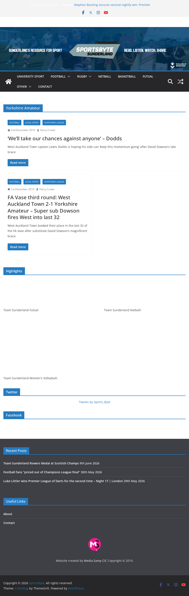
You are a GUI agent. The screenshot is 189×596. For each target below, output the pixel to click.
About (7, 514)
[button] (68, 76)
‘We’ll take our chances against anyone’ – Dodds (65, 138)
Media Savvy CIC (95, 561)
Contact (45, 87)
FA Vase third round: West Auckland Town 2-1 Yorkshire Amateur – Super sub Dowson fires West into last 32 (43, 207)
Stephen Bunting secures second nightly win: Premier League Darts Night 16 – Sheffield (112, 7)
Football (58, 76)
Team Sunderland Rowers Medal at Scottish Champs (41, 463)
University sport (30, 76)
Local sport (32, 122)
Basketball (127, 76)
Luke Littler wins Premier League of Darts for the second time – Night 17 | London (63, 481)
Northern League (54, 122)
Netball (104, 76)
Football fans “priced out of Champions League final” (41, 472)
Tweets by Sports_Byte (94, 402)
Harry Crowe (47, 130)
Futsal (148, 76)
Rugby (82, 76)
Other (22, 87)
